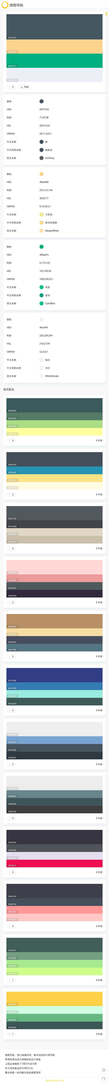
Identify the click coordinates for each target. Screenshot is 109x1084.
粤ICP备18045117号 (55, 1080)
